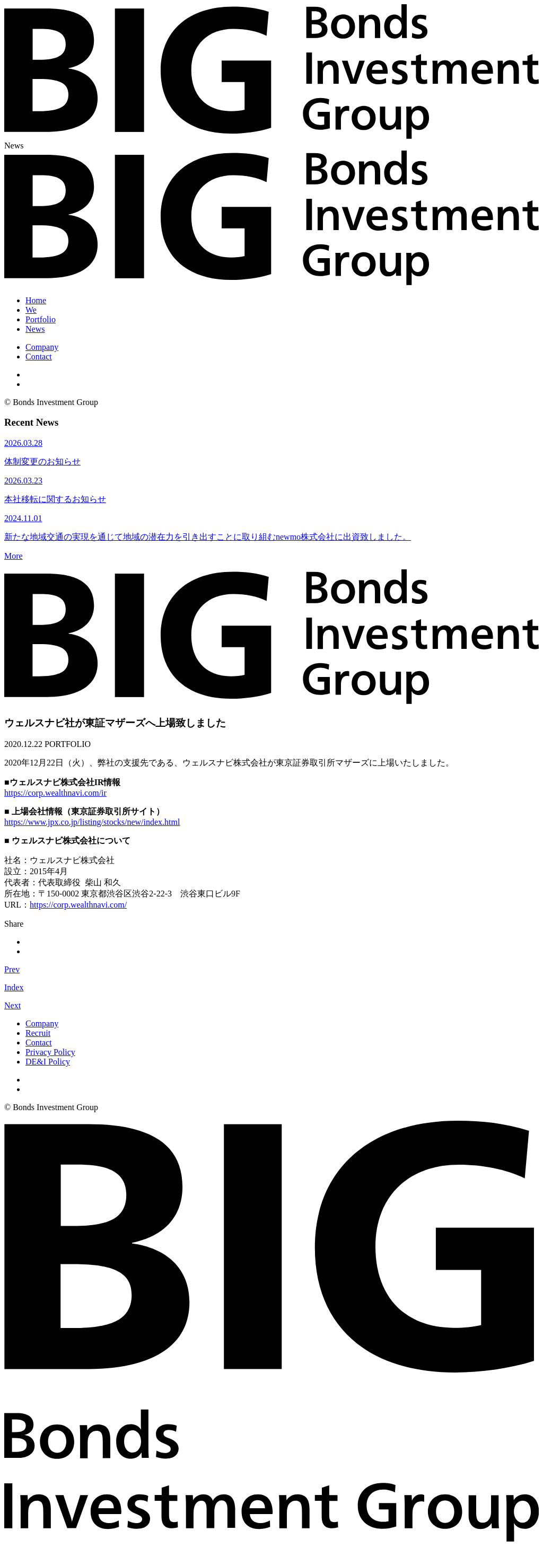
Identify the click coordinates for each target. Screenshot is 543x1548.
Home (35, 300)
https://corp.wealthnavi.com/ (78, 904)
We (31, 309)
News (35, 328)
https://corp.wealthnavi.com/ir (55, 792)
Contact (38, 356)
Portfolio (40, 319)
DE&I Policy (47, 1061)
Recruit (37, 1032)
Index (13, 987)
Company (41, 346)
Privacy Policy (50, 1052)
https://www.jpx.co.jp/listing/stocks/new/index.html (92, 821)
